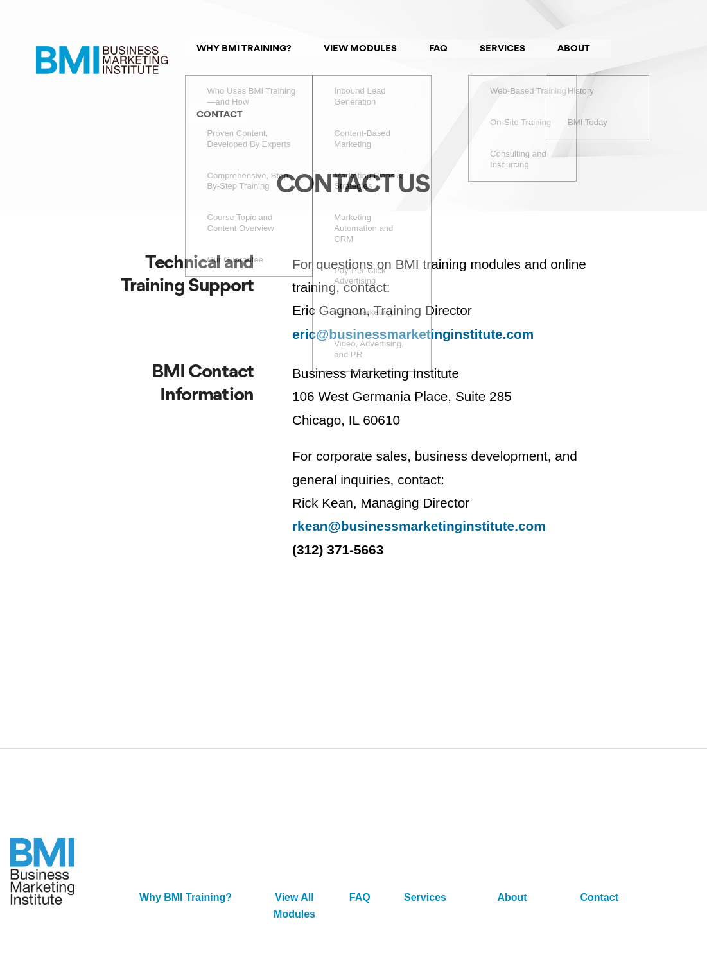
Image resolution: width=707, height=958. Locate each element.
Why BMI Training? (185, 853)
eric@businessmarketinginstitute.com (413, 289)
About (512, 853)
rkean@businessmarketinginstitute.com (419, 481)
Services (425, 853)
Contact (599, 853)
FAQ (360, 853)
